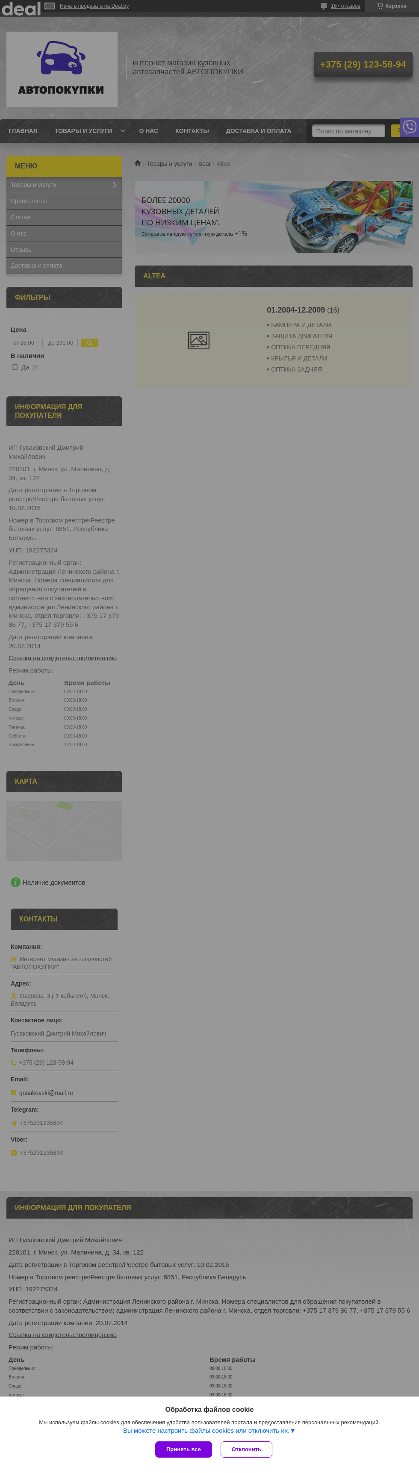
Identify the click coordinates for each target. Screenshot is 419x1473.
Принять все (183, 1449)
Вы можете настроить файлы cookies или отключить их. (206, 1430)
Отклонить (246, 1449)
